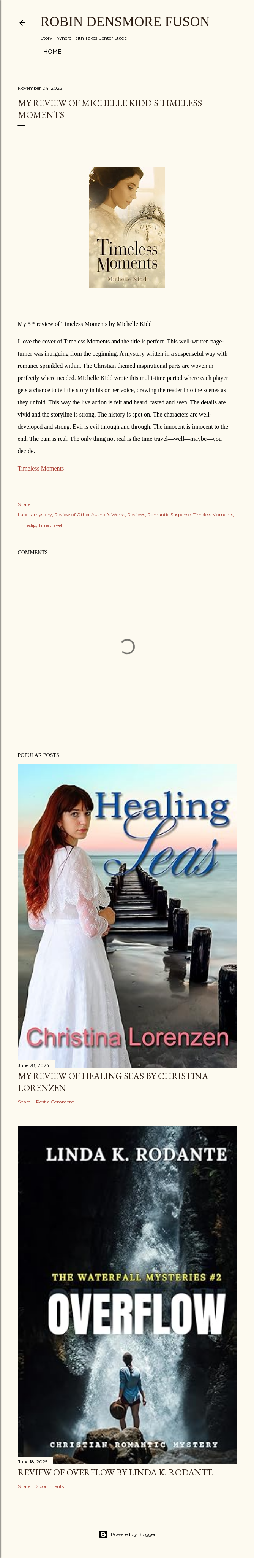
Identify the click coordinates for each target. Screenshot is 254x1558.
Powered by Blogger (127, 1534)
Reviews (136, 514)
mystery (43, 514)
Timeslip (27, 525)
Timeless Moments (41, 468)
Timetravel (50, 525)
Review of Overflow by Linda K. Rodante (115, 1472)
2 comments (50, 1486)
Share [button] (24, 504)
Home (52, 51)
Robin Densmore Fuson (125, 21)
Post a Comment (55, 1102)
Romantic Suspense (169, 514)
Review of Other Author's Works (89, 514)
